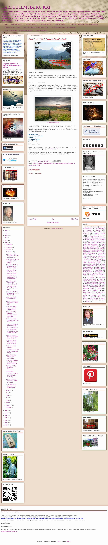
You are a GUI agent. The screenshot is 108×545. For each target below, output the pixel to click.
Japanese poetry (62, 163)
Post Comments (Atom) (57, 228)
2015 (6, 417)
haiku (56, 163)
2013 (6, 422)
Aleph (101, 227)
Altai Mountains (87, 228)
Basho (98, 230)
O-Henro (97, 268)
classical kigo (88, 288)
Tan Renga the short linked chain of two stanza (63, 27)
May (7, 398)
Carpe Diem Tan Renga (90, 244)
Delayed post (9, 371)
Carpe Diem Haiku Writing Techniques (94, 238)
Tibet (101, 279)
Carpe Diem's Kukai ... (60, 24)
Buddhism (86, 234)
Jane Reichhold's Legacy (92, 262)
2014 (6, 420)
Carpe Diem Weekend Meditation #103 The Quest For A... (12, 293)
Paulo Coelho (98, 270)
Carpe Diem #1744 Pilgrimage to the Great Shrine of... (11, 342)
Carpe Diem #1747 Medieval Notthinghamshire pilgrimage (11, 314)
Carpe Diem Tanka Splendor (92, 250)
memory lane (91, 293)
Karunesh (86, 264)
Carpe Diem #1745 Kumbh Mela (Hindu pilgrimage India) (12, 336)
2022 (6, 235)
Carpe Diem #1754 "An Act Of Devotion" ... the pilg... (12, 261)
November (9, 247)
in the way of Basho (99, 292)
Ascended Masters (100, 228)
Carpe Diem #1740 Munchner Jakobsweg (11, 367)
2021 (6, 237)
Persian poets (98, 271)
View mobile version (53, 222)
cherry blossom (93, 285)
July (7, 393)
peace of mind (94, 298)
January (8, 407)
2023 (6, 233)
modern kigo (96, 295)
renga (103, 300)
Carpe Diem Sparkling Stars (97, 241)
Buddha (99, 231)
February (9, 405)
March (8, 402)
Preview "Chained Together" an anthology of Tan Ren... (19, 30)
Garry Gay (92, 256)
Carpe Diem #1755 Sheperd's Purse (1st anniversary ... (12, 255)
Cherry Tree (94, 254)
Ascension (88, 230)
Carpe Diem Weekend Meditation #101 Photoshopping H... (12, 362)
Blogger (69, 541)
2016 (6, 415)
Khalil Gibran (95, 264)
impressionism (87, 292)
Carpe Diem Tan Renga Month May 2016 (94, 248)
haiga (84, 290)
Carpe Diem (99, 234)
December (9, 244)
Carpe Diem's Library (46, 24)
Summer (102, 276)
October (8, 249)
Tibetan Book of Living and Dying (92, 280)
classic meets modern (97, 286)
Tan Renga (90, 277)
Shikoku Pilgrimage (91, 276)
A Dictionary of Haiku (89, 227)
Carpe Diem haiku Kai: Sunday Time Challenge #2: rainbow (12, 65)
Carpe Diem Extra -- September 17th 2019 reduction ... (11, 308)
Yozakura (102, 282)
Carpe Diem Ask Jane (96, 236)
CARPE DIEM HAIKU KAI (25, 7)
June (7, 395)
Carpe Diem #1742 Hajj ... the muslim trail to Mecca (12, 351)
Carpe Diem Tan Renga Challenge (94, 245)
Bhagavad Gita (87, 231)
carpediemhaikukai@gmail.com (9, 531)
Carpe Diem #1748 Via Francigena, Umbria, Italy (12, 302)
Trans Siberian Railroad (90, 282)
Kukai (103, 264)
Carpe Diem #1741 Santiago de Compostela (11, 356)
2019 (6, 242)
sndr (59, 541)
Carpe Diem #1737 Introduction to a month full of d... (11, 386)
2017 (6, 413)
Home (6, 24)
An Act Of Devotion (37, 163)
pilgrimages (70, 163)
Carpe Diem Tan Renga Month (94, 246)
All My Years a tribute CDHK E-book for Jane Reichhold (84, 24)
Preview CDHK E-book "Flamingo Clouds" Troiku (35, 27)
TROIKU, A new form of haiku (12, 27)
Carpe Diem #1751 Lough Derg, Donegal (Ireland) (11, 282)
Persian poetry (87, 271)
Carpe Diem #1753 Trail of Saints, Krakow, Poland (11, 272)
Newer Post (32, 219)
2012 (6, 425)
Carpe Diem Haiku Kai (48, 163)
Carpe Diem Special (93, 243)
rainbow (96, 300)
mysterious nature (88, 296)
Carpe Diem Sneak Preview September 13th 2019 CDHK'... (12, 331)
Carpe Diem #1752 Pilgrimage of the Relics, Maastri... (11, 277)
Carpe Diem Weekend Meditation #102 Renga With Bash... (12, 326)
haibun (99, 288)
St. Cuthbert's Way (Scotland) (53, 122)
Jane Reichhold (95, 261)
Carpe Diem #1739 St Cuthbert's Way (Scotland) (12, 375)
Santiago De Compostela (97, 274)
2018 (6, 410)
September (9, 252)
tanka (38, 165)
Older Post (74, 219)
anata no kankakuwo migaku (93, 283)
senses (88, 301)
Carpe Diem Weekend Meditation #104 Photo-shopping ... (12, 266)
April (7, 400)
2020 (6, 240)
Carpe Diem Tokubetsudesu (94, 252)
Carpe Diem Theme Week (90, 251)
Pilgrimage (86, 273)
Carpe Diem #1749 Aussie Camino (11, 298)
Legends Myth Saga (91, 265)
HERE (51, 149)
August (8, 390)
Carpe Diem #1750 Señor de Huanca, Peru (11, 288)
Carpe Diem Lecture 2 (31, 24)
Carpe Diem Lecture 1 (16, 24)
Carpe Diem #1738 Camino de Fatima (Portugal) (11, 380)
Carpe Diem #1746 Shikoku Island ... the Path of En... (12, 320)
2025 (6, 230)
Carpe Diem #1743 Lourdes (11, 346)
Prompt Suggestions (41, 30)
